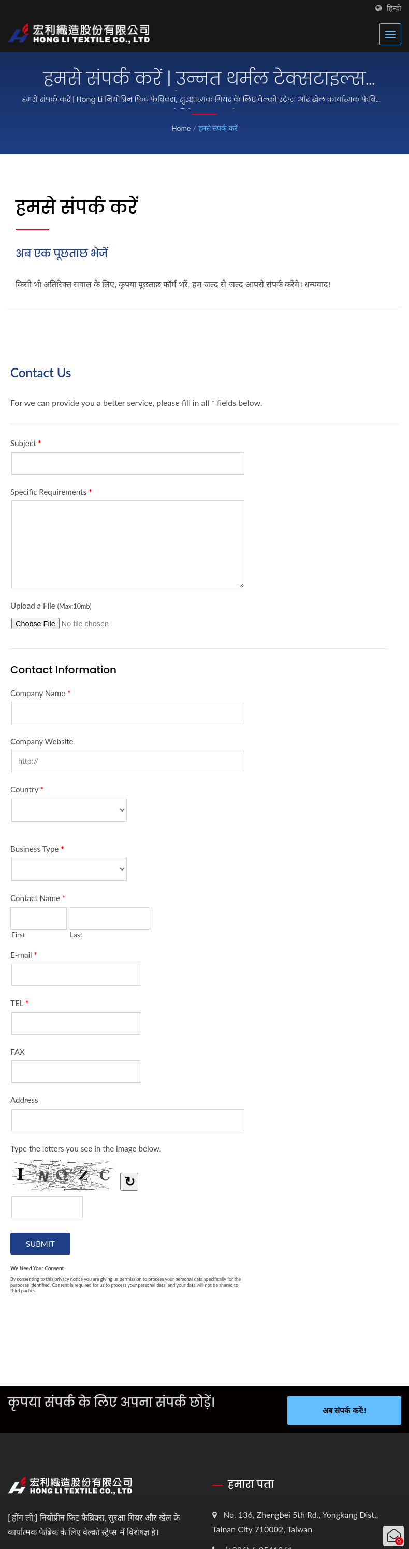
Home (181, 128)
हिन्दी (394, 8)
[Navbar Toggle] (390, 34)
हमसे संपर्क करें (218, 128)
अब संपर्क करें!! (345, 1410)
